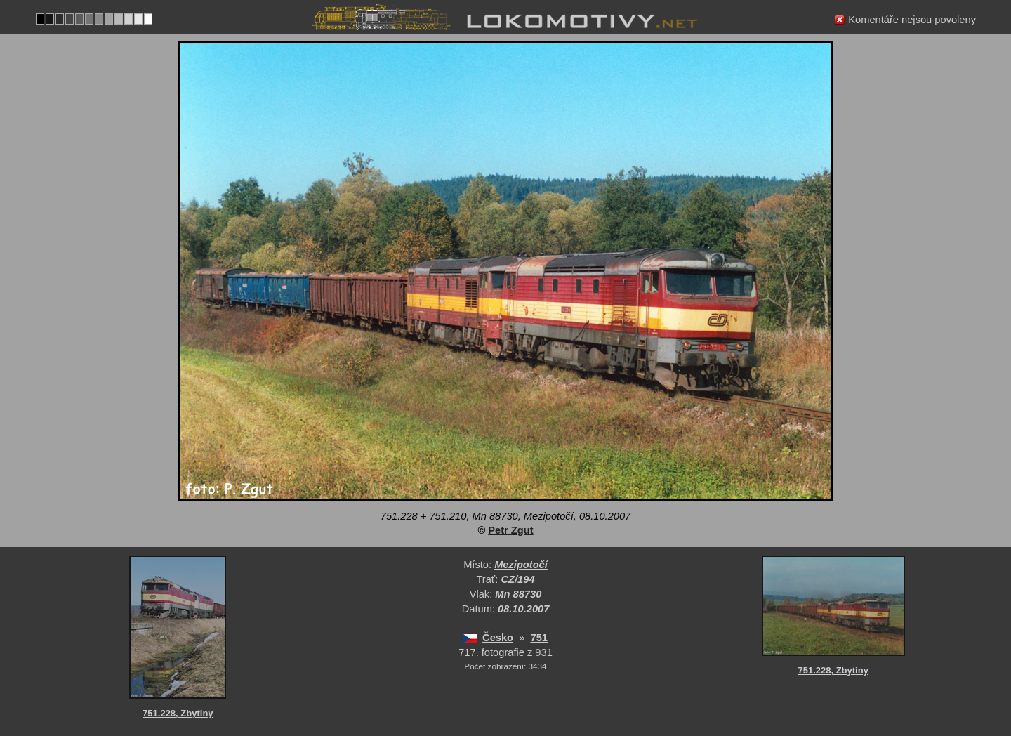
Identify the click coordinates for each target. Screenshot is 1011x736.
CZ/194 (518, 579)
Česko (497, 637)
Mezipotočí (521, 564)
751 (539, 637)
